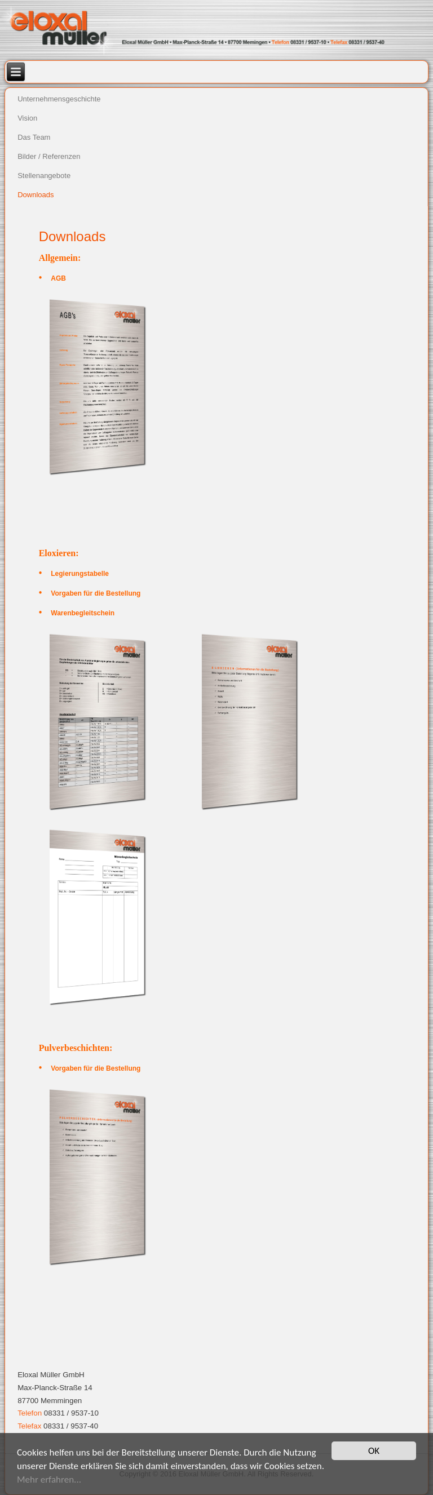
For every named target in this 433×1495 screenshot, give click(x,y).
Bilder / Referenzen (48, 156)
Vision (27, 118)
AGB (58, 278)
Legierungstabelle (80, 574)
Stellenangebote (43, 175)
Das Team (33, 137)
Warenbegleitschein (82, 613)
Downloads (35, 194)
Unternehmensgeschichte (58, 99)
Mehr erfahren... (49, 1479)
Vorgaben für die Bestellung (95, 593)
